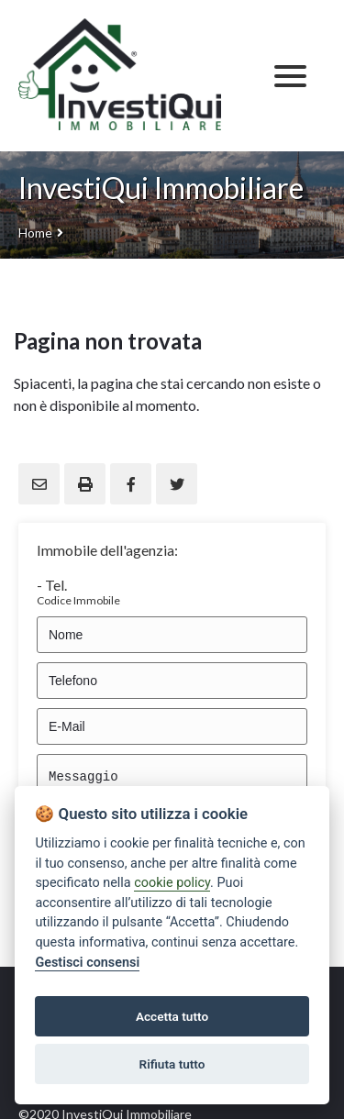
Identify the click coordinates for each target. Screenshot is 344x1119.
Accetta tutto (172, 1016)
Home (35, 232)
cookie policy (172, 883)
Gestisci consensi (87, 962)
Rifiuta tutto (172, 1064)
